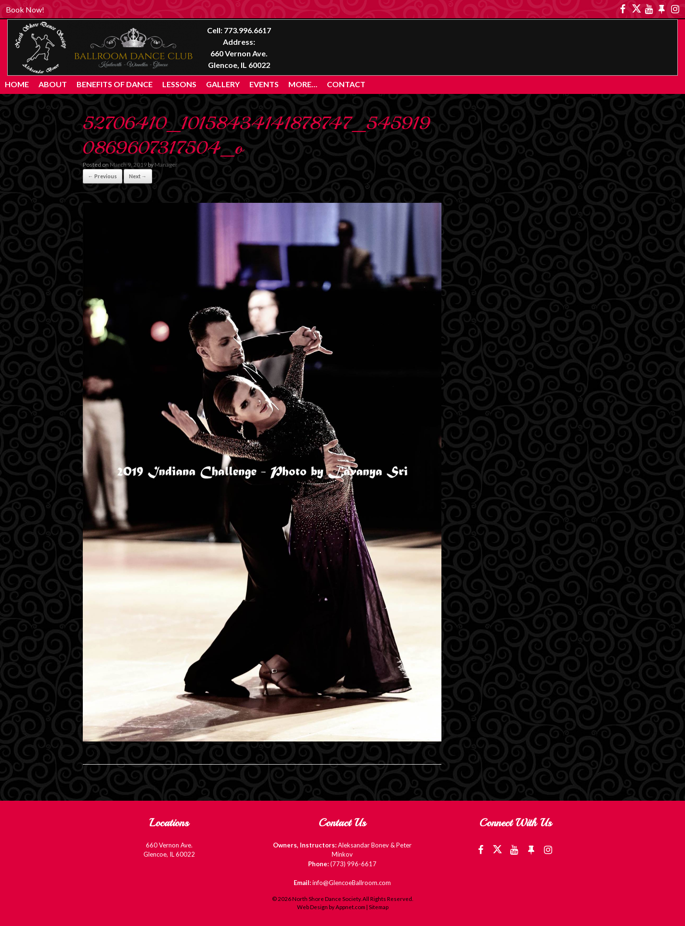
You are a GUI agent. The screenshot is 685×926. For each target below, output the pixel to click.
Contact (346, 84)
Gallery (223, 84)
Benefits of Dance (115, 84)
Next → (138, 176)
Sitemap (378, 907)
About (53, 84)
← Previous (102, 176)
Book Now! (25, 9)
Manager (166, 164)
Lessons (179, 84)
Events (264, 84)
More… (302, 84)
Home (17, 84)
